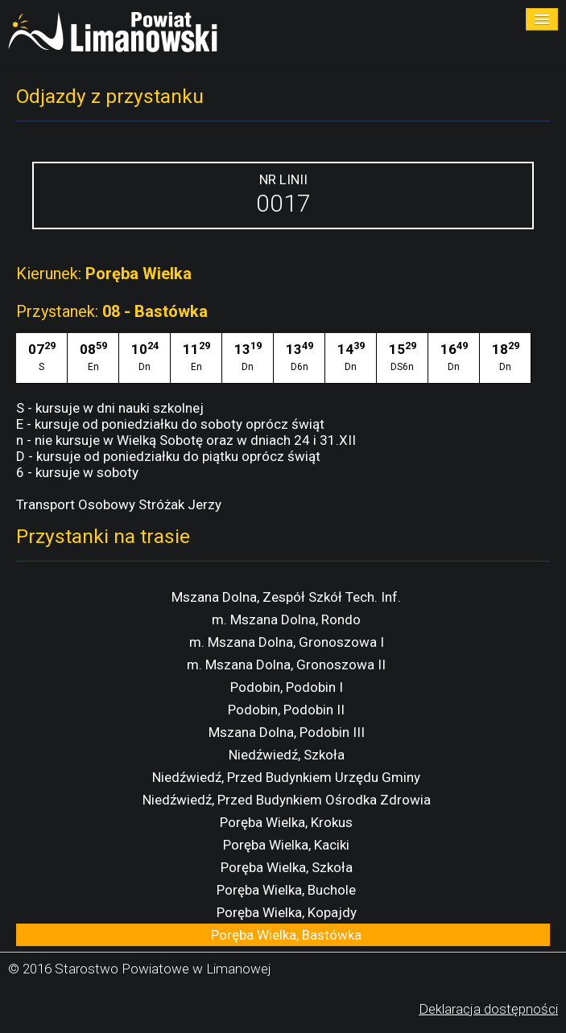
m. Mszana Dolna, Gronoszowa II (286, 664)
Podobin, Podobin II (286, 710)
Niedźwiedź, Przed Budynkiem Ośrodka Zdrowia (287, 800)
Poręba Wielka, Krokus (286, 822)
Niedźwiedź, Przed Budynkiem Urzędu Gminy (286, 777)
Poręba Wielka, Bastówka (286, 935)
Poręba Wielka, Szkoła (287, 867)
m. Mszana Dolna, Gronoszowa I (286, 642)
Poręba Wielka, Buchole (286, 890)
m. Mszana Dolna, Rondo (286, 619)
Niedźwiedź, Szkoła (287, 755)
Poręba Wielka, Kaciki (286, 845)
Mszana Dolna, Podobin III (287, 732)
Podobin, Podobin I (286, 687)
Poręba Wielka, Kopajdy (287, 912)
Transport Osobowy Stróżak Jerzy (118, 504)
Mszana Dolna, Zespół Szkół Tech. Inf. (286, 597)
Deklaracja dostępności (488, 1009)
